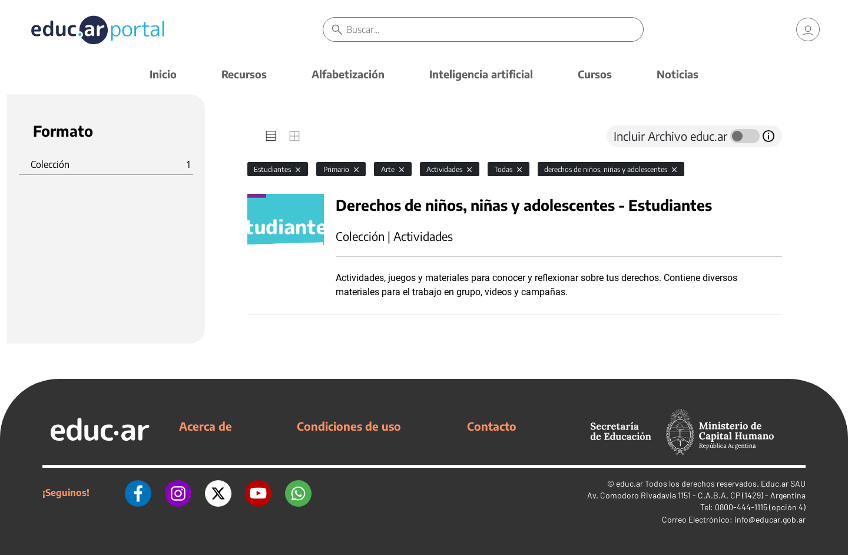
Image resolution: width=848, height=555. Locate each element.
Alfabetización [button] (348, 74)
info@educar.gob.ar (770, 519)
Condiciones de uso (349, 426)
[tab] (271, 136)
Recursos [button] (244, 74)
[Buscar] (494, 29)
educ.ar (629, 483)
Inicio (163, 74)
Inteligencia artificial (481, 74)
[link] (808, 29)
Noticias (677, 74)
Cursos (595, 74)
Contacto (491, 426)
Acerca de (205, 426)
